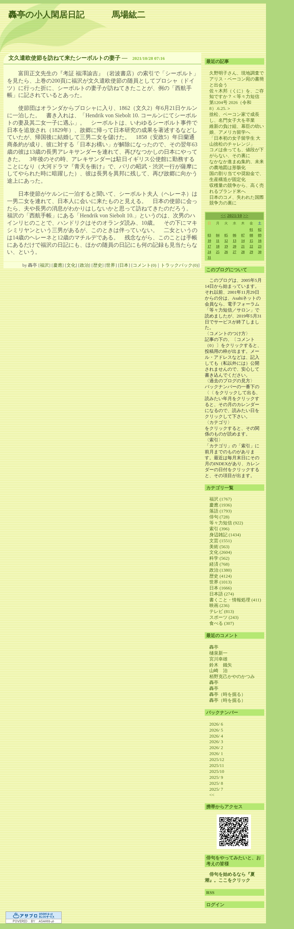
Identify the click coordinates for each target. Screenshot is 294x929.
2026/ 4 (216, 736)
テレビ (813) (221, 611)
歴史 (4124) (220, 576)
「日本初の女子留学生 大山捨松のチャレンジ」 (234, 141)
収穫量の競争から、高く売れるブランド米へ (236, 188)
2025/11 (216, 765)
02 (259, 229)
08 (251, 235)
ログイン (215, 904)
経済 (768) (219, 564)
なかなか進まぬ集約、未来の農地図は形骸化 (236, 164)
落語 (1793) (220, 511)
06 (234, 235)
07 (243, 235)
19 (226, 246)
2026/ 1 (216, 753)
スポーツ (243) (223, 617)
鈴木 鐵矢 (220, 665)
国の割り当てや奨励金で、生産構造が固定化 (236, 176)
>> (245, 215)
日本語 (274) (221, 593)
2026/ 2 (216, 747)
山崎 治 (218, 670)
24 (209, 252)
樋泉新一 (218, 653)
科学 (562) (219, 558)
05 (226, 235)
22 (251, 246)
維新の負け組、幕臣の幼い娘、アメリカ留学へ (236, 129)
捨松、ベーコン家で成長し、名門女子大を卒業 (234, 117)
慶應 (57, 265)
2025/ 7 (216, 789)
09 (259, 235)
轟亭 (213, 647)
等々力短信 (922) (226, 522)
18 (217, 246)
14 (243, 241)
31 (209, 257)
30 (259, 252)
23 (259, 246)
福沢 (44, 265)
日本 (123, 265)
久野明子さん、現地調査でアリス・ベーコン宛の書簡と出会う (236, 79)
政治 (84, 265)
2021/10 (234, 215)
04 (217, 235)
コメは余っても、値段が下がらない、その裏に (236, 152)
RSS (210, 892)
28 (243, 252)
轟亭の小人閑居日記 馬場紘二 (76, 14)
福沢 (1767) (220, 499)
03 (209, 235)
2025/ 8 (216, 783)
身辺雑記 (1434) (225, 534)
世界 (110, 265)
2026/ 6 (216, 724)
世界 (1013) (220, 582)
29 (251, 252)
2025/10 (216, 771)
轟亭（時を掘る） (227, 694)
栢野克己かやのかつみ (232, 676)
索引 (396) (219, 528)
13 (234, 241)
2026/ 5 (216, 730)
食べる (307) (221, 623)
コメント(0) (144, 265)
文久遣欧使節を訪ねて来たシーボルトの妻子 (64, 58)
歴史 (97, 265)
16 (259, 241)
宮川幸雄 (218, 659)
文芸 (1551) (220, 540)
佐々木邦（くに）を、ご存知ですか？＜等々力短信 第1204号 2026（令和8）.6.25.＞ (236, 99)
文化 (71, 265)
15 (251, 241)
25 (217, 252)
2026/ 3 (216, 741)
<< (223, 215)
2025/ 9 (216, 777)
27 (234, 252)
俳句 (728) (219, 516)
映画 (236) (219, 605)
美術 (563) (219, 546)
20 (234, 246)
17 (209, 246)
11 (217, 241)
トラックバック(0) (179, 265)
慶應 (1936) (220, 505)
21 (243, 246)
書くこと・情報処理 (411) (235, 599)
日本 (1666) (220, 588)
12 (226, 241)
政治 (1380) (220, 570)
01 (251, 229)
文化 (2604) (220, 552)
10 (209, 241)
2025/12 (216, 759)
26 (226, 252)
